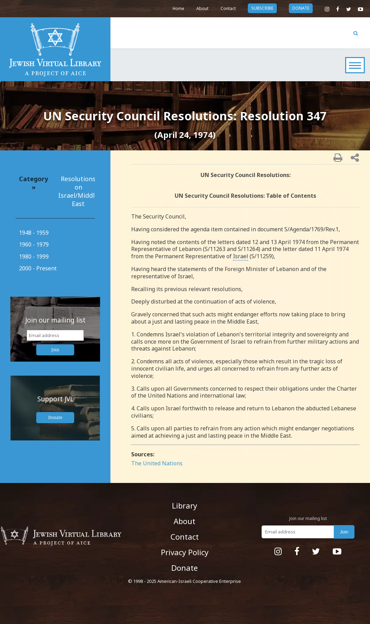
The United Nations (157, 463)
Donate (55, 417)
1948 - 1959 (34, 232)
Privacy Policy (184, 552)
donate (300, 8)
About (202, 8)
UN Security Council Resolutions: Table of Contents (245, 195)
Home (178, 8)
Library (184, 505)
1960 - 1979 (34, 244)
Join (55, 350)
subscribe (262, 8)
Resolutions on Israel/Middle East (78, 191)
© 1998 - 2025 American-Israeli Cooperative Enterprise (184, 581)
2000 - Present (38, 268)
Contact (228, 8)
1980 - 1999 (34, 256)
